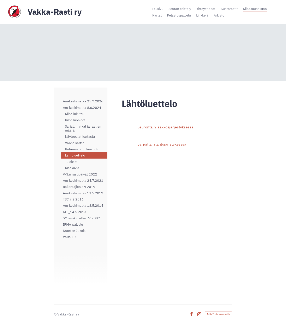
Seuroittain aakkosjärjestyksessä (165, 127)
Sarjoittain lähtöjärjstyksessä (161, 144)
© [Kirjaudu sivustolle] (55, 314)
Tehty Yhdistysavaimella (218, 314)
